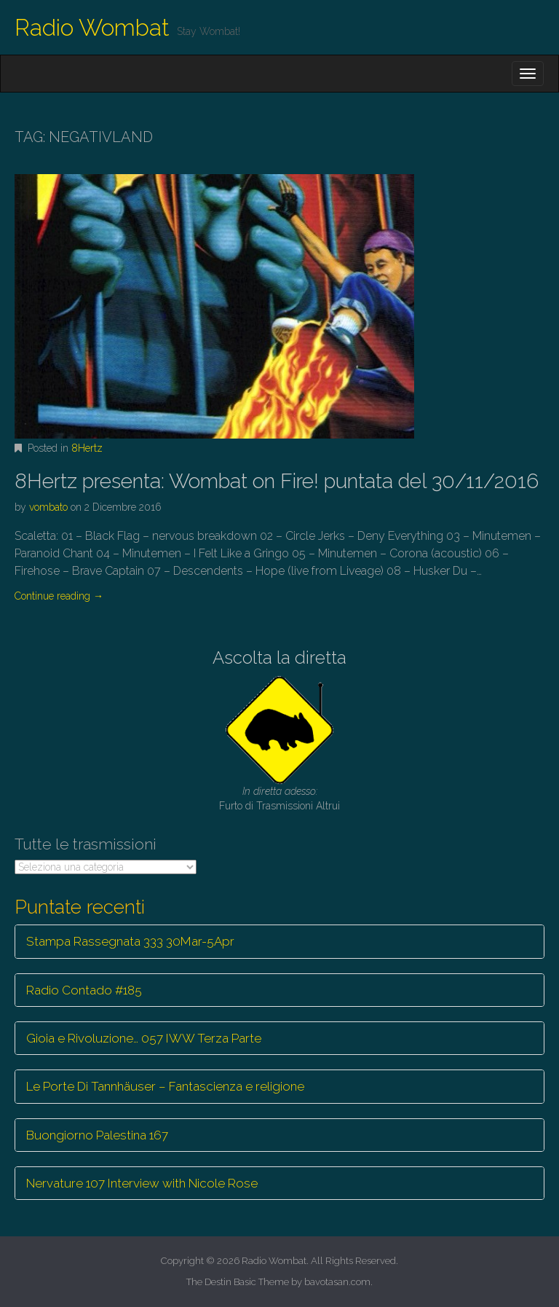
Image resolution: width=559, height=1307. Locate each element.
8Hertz (87, 448)
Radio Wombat (92, 27)
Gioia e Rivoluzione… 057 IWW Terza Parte (143, 1038)
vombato (48, 507)
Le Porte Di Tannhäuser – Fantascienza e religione (165, 1086)
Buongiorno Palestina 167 (97, 1135)
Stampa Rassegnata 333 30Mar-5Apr (130, 941)
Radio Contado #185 (84, 990)
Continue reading (59, 596)
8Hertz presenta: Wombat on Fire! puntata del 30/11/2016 (277, 481)
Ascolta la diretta (279, 657)
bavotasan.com (337, 1281)
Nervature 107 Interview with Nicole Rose (142, 1183)
